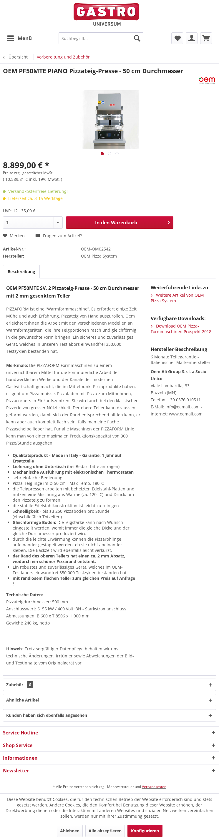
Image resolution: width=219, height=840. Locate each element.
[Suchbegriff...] (101, 38)
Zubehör (19, 684)
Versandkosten (154, 786)
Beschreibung (21, 271)
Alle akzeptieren (105, 831)
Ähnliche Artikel (22, 700)
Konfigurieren (145, 831)
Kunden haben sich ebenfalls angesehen (46, 715)
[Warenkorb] (206, 38)
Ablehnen (69, 831)
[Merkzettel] (177, 38)
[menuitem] (19, 38)
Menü (19, 37)
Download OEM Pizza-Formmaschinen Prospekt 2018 (181, 328)
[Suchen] (137, 38)
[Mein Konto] (192, 38)
